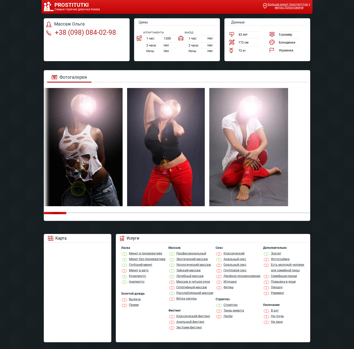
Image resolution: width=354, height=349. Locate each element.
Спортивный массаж (191, 287)
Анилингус (136, 281)
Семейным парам (284, 276)
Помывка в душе (283, 281)
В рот (275, 310)
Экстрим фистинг (189, 327)
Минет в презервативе (145, 253)
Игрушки (230, 281)
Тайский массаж (188, 270)
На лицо (277, 322)
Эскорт (276, 253)
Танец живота (234, 310)
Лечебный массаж (190, 276)
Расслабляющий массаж (194, 293)
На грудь (277, 316)
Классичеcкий (234, 253)
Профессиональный (191, 253)
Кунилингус (137, 276)
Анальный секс (235, 259)
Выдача (135, 299)
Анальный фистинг (190, 322)
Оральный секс (235, 264)
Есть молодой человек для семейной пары (287, 267)
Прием (134, 305)
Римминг (277, 293)
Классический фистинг (193, 316)
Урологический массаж (193, 264)
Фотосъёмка (280, 259)
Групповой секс (235, 270)
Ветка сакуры (186, 298)
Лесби (228, 316)
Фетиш (228, 287)
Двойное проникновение (242, 276)
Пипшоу (277, 287)
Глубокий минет (140, 264)
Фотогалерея (69, 77)
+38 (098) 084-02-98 (81, 32)
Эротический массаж (192, 259)
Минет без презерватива (147, 259)
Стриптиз (231, 305)
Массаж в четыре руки (193, 281)
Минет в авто (139, 270)
